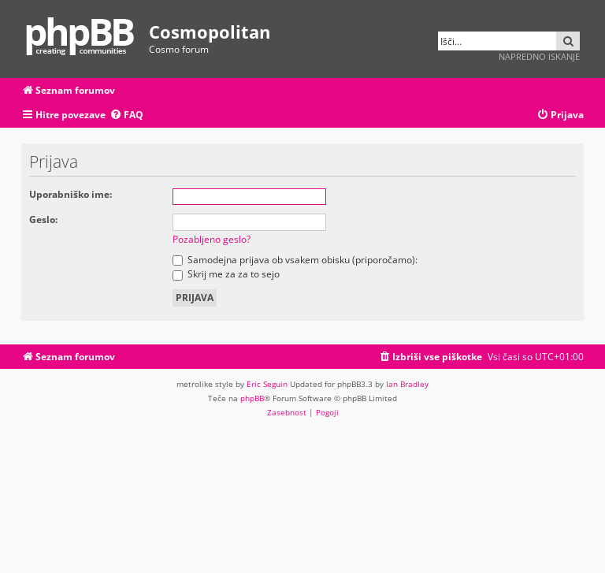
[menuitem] (126, 115)
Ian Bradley (407, 383)
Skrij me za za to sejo (226, 274)
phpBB (252, 398)
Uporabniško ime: (70, 194)
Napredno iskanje (539, 56)
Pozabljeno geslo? (212, 239)
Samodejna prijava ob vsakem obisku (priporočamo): (295, 259)
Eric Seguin (267, 383)
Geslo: (43, 219)
